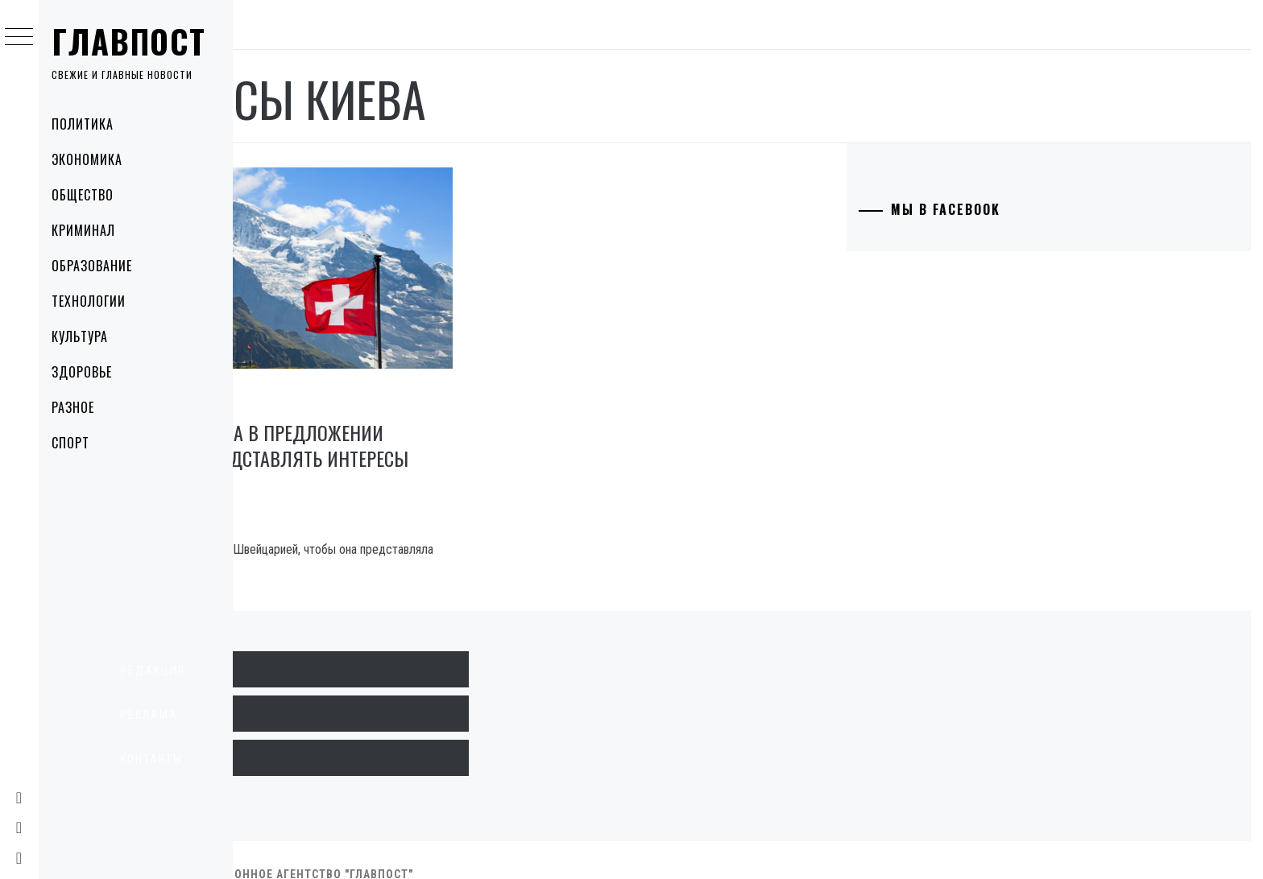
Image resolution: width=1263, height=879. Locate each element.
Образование (100, 265)
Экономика (95, 159)
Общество (91, 194)
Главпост (137, 41)
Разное (81, 407)
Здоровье (90, 372)
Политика (91, 124)
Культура (88, 336)
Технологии (97, 301)
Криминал (92, 230)
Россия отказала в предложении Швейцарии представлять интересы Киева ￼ (397, 429)
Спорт (79, 442)
